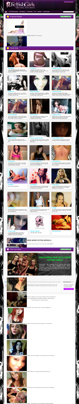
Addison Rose (56, 114)
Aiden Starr (55, 184)
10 (48, 243)
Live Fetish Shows (13, 11)
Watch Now (65, 249)
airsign (54, 208)
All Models (65, 16)
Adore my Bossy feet (36, 138)
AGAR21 (10, 184)
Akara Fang (11, 231)
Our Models (22, 11)
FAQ (35, 11)
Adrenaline (11, 161)
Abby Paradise (34, 91)
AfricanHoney (56, 161)
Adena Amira (12, 138)
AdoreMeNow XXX (57, 138)
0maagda (11, 68)
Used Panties (46, 11)
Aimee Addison (34, 208)
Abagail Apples (56, 68)
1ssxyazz (33, 68)
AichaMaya (33, 184)
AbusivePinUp (12, 114)
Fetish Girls (14, 48)
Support (40, 11)
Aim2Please (11, 208)
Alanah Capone (35, 231)
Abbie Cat (11, 91)
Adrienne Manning (35, 161)
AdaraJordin (34, 114)
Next (51, 243)
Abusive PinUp (56, 91)
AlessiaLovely (56, 231)
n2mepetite (18, 26)
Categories (30, 11)
